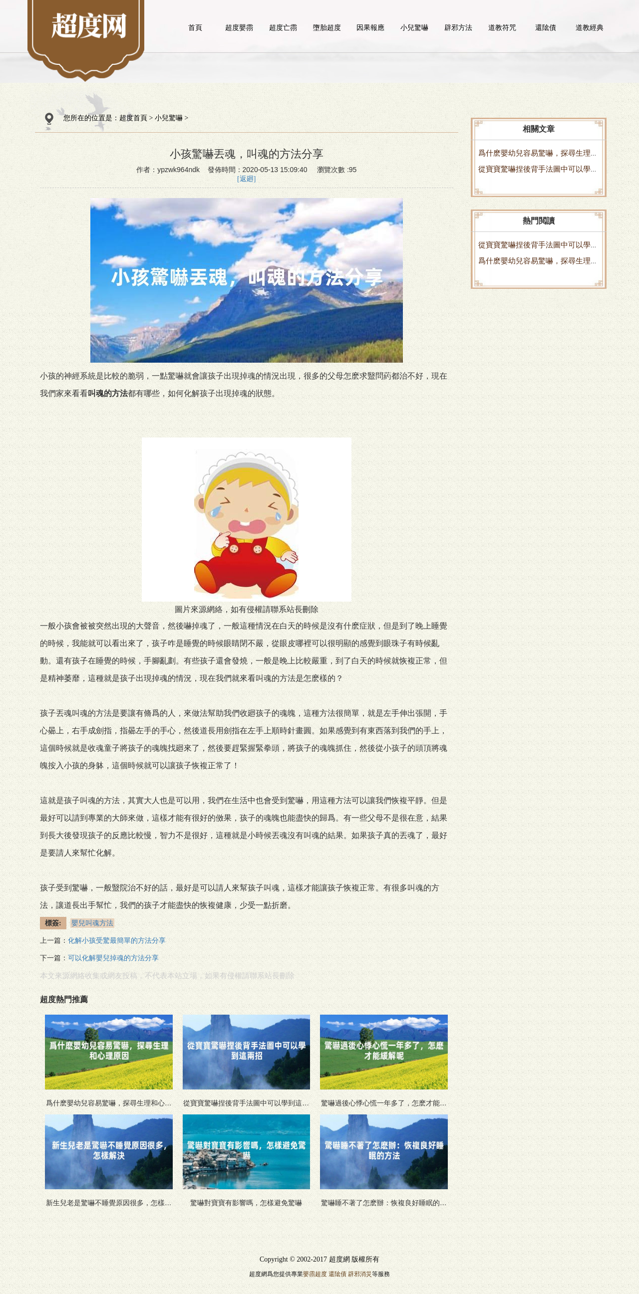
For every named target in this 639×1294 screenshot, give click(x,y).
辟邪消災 (360, 1274)
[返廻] (246, 179)
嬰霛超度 (315, 1274)
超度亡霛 (283, 27)
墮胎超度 (327, 27)
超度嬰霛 (239, 27)
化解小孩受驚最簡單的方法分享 (117, 940)
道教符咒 (502, 27)
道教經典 (590, 27)
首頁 (195, 27)
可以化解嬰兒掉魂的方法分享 (113, 958)
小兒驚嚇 (414, 27)
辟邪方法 (458, 27)
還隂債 (545, 27)
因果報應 (370, 27)
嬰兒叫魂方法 (92, 923)
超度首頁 (133, 118)
